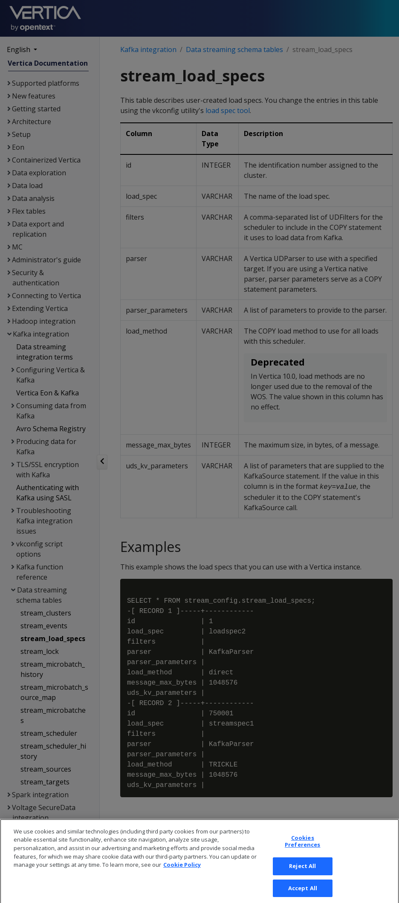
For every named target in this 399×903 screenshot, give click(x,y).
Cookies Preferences (302, 847)
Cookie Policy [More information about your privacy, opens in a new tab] (182, 871)
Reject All (302, 872)
